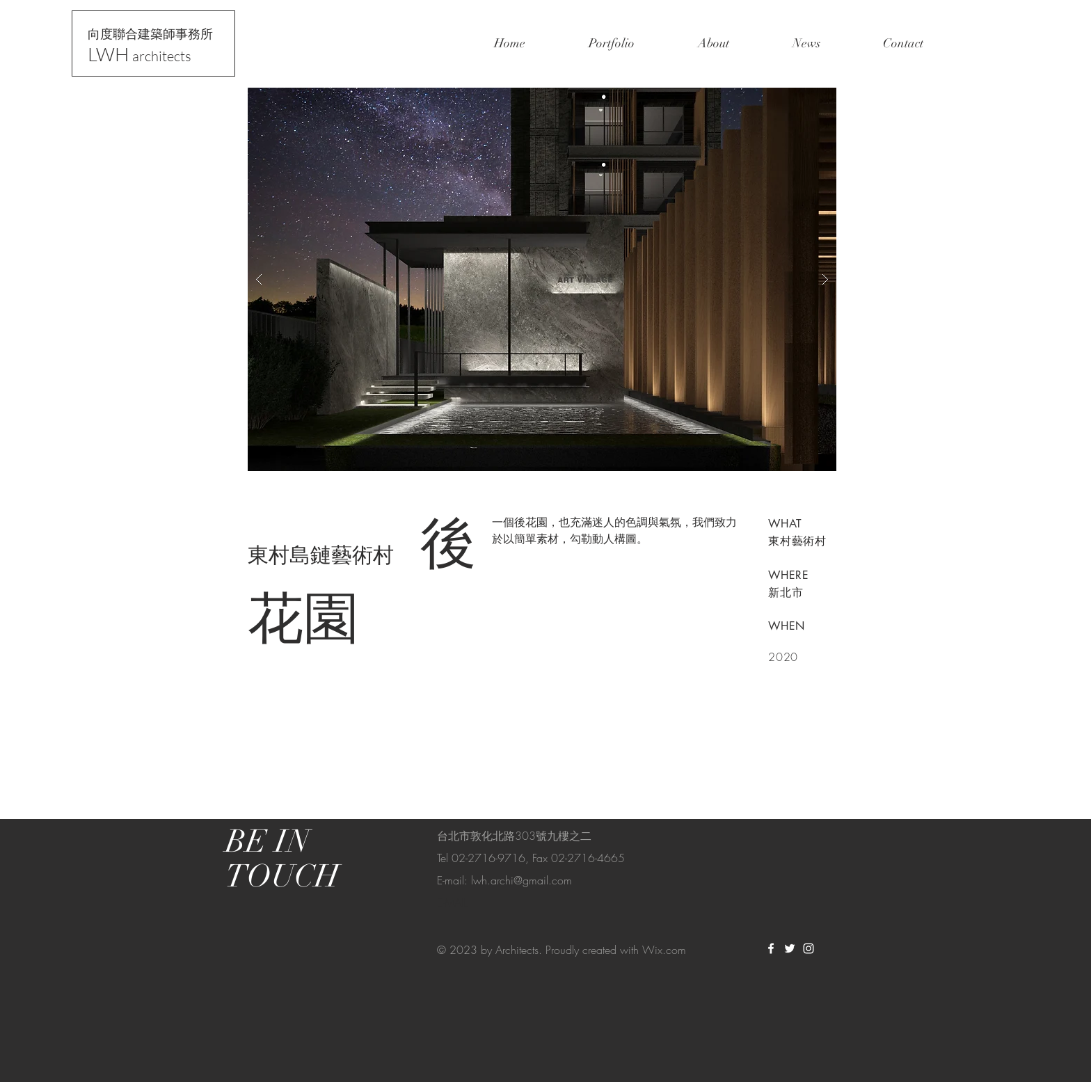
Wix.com (664, 949)
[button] (542, 279)
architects (161, 56)
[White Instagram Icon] (808, 948)
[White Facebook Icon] (771, 948)
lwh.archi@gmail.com (521, 880)
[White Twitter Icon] (790, 948)
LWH (110, 53)
